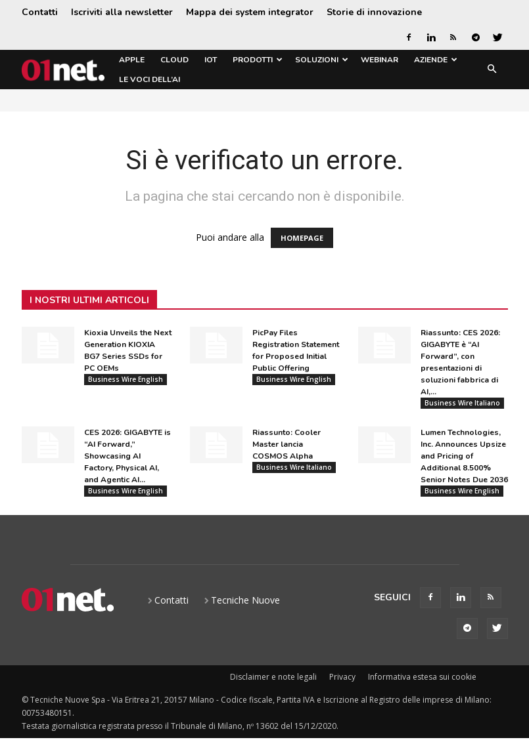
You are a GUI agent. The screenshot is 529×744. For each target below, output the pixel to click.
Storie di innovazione (374, 12)
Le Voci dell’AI (149, 79)
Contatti (40, 12)
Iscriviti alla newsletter (122, 12)
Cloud (174, 59)
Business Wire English (125, 379)
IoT (210, 59)
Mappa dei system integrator (249, 12)
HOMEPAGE (302, 238)
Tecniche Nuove (245, 604)
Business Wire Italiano (462, 402)
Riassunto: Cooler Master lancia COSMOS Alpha (286, 447)
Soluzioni (321, 59)
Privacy (342, 681)
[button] (492, 70)
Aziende (435, 59)
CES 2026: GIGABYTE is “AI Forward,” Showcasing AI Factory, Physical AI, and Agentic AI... (127, 458)
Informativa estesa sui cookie (422, 681)
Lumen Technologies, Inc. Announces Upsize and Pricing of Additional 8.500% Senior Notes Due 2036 (464, 458)
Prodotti (258, 59)
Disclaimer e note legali (273, 681)
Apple (132, 59)
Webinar (379, 59)
